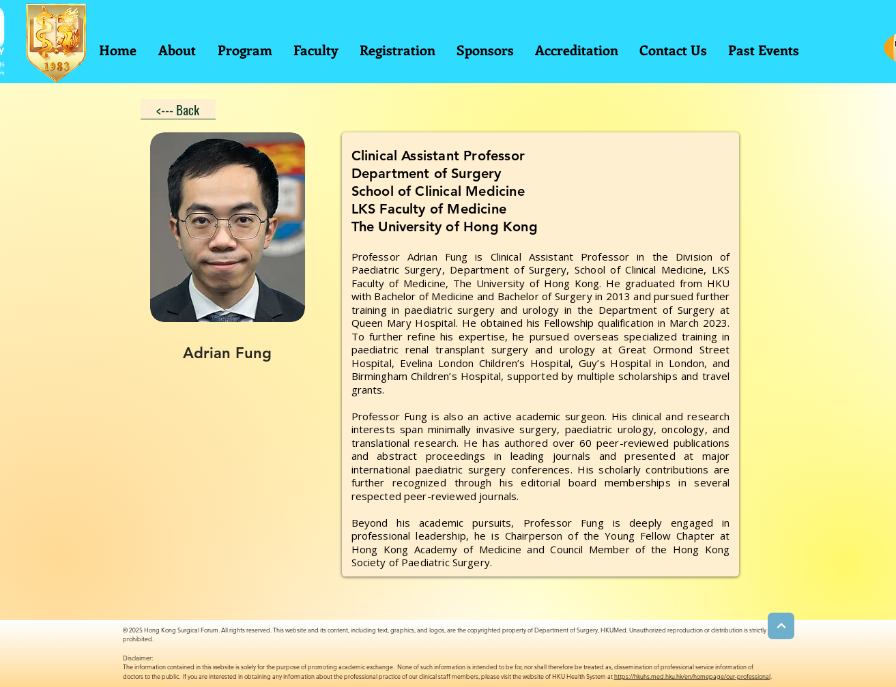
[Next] (781, 626)
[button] (244, 49)
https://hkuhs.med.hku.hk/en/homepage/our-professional (692, 676)
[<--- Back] (178, 109)
